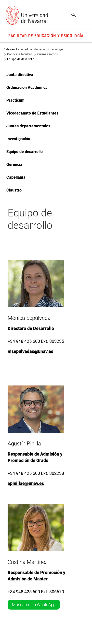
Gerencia (14, 164)
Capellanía (16, 177)
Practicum (15, 100)
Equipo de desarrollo (24, 151)
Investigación (18, 138)
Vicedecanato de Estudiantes (32, 113)
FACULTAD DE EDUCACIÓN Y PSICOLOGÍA (45, 36)
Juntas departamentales (28, 126)
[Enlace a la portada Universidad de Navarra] (27, 15)
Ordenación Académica (27, 87)
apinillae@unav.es (26, 483)
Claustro (14, 190)
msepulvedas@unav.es (30, 351)
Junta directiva (19, 74)
